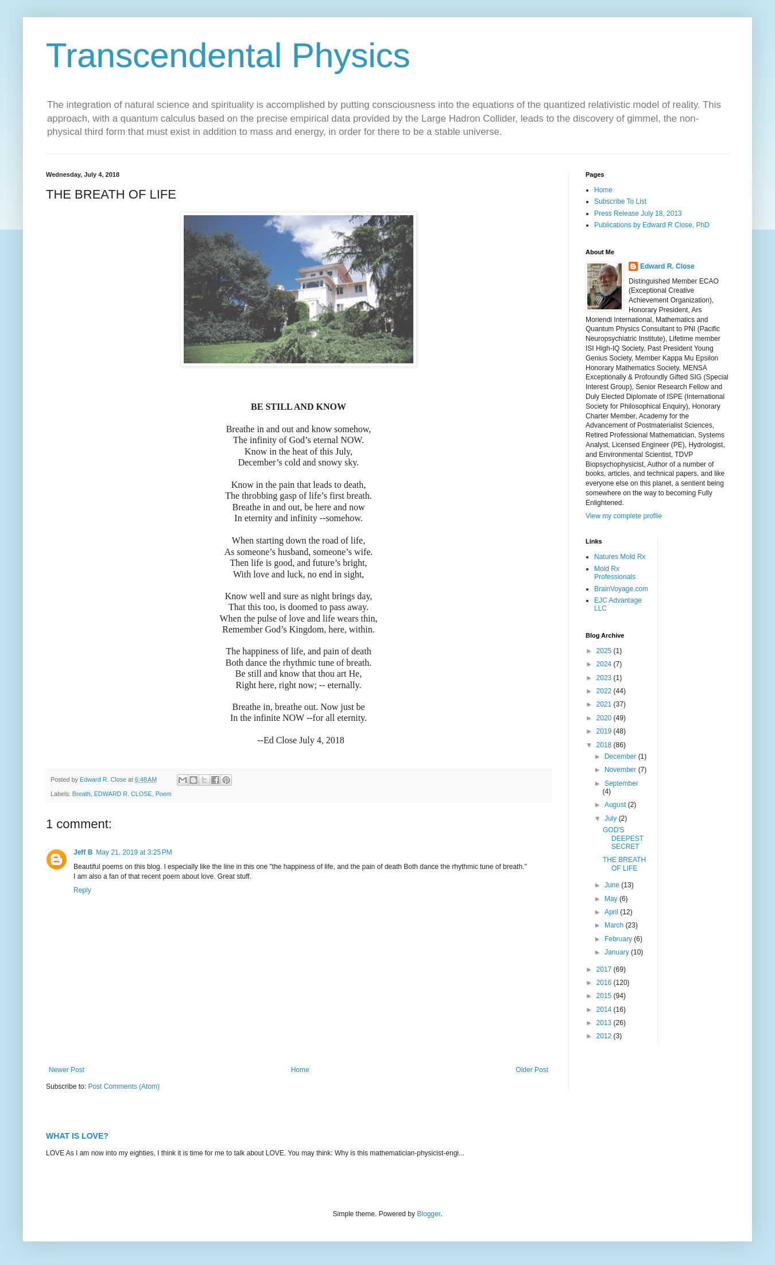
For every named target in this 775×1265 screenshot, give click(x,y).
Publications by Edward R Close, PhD (652, 225)
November (621, 770)
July (611, 818)
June (612, 885)
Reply (82, 890)
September (621, 783)
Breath (81, 793)
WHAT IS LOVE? (77, 1135)
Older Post (532, 1070)
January (617, 952)
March (615, 925)
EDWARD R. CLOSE (123, 793)
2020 (605, 718)
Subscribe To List (620, 201)
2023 (605, 678)
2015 (605, 996)
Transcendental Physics (228, 55)
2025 (605, 651)
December (621, 756)
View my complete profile (624, 516)
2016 (605, 983)
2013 (605, 1023)
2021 (605, 704)
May (611, 899)
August (616, 805)
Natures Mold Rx (619, 557)
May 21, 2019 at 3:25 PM (134, 852)
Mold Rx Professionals (615, 573)
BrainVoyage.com (621, 589)
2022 (605, 691)
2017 (605, 969)
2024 (605, 664)
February (619, 939)
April (612, 912)
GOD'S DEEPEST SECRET (623, 838)
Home (300, 1070)
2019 (605, 731)
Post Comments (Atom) (124, 1086)
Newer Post (66, 1070)
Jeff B (82, 852)
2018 (605, 745)
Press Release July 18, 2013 (638, 213)
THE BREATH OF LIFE (624, 864)
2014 (605, 1010)
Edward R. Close (667, 266)
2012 (605, 1036)
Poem (164, 793)
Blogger (428, 1214)
